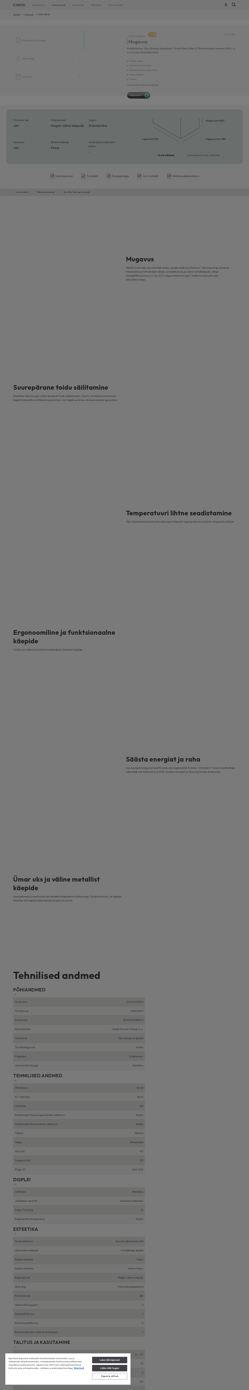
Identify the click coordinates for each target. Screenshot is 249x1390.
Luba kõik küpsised (110, 1360)
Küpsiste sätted (109, 1376)
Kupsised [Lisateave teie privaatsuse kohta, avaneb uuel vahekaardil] (79, 1368)
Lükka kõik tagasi (109, 1368)
